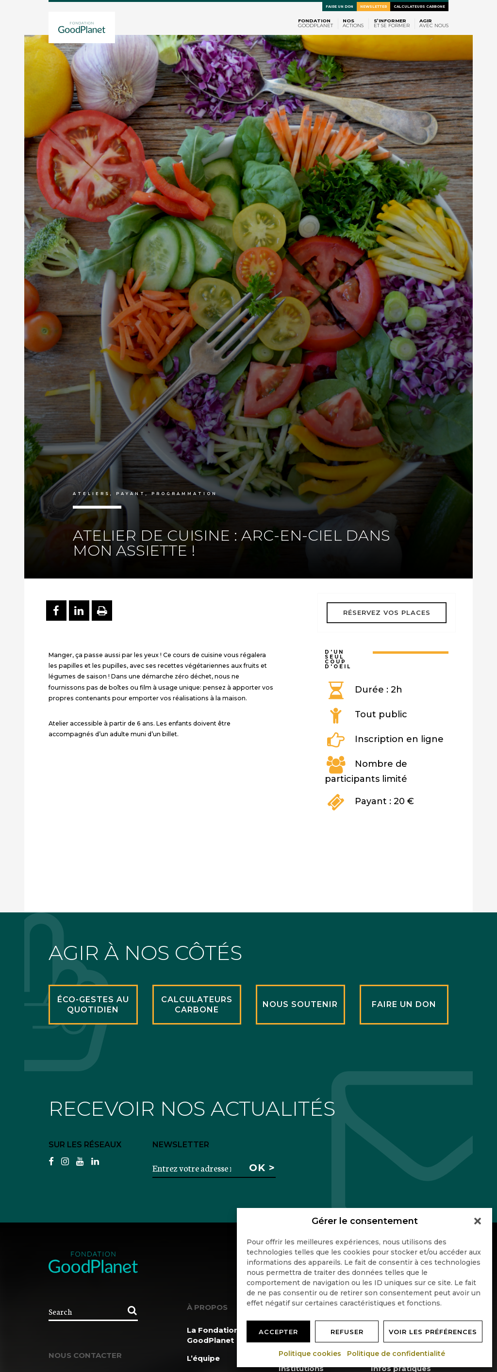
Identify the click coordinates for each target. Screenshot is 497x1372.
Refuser (347, 1332)
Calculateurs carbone (419, 6)
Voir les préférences (433, 1332)
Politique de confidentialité (396, 1353)
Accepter (278, 1332)
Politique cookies (310, 1353)
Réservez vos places (387, 612)
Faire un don (339, 6)
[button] (477, 1221)
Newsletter (373, 6)
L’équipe (203, 1358)
